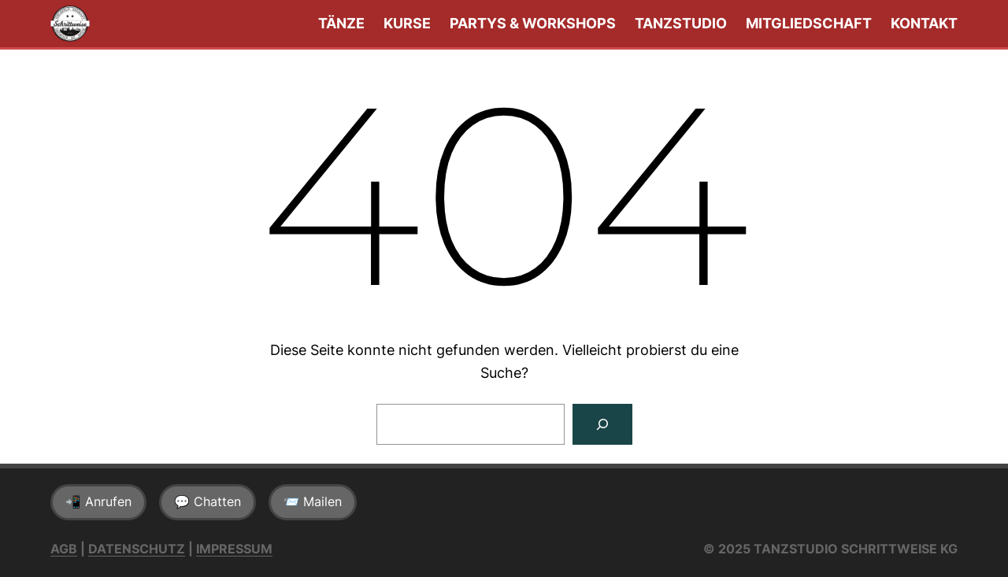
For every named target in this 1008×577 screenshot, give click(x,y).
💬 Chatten (207, 501)
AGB (63, 549)
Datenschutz (136, 549)
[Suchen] (602, 424)
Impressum (234, 549)
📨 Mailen (313, 501)
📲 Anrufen (98, 501)
